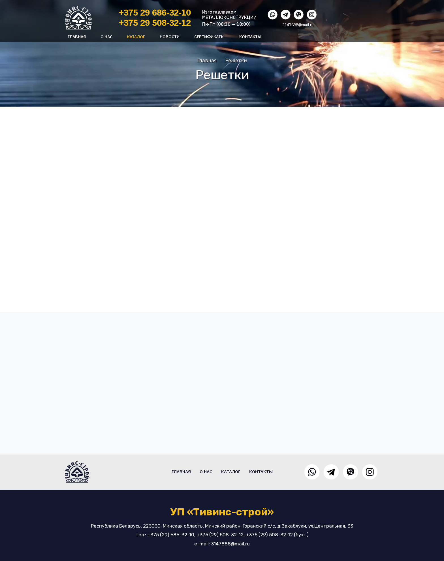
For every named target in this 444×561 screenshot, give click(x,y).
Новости (170, 36)
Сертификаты (209, 36)
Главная (77, 36)
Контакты (250, 36)
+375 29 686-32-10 (155, 12)
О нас (106, 36)
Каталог (136, 36)
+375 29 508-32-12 (155, 22)
